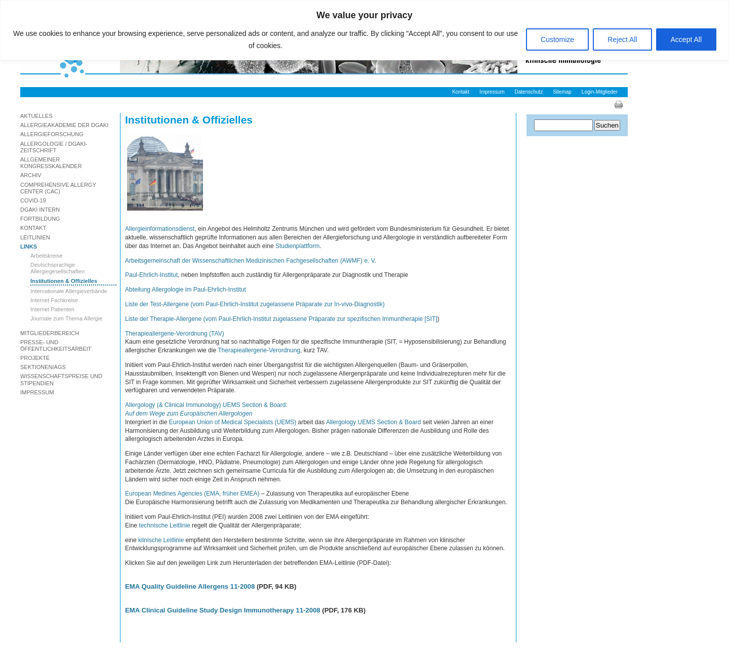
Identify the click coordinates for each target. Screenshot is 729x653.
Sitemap (562, 92)
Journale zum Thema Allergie (66, 318)
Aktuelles (36, 116)
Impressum (491, 92)
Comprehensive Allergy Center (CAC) (58, 188)
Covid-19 (33, 200)
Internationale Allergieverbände (68, 291)
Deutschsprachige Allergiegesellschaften (57, 268)
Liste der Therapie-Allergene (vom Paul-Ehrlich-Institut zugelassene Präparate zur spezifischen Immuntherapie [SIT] (281, 318)
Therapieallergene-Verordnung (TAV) (174, 333)
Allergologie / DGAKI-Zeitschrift (54, 147)
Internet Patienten (52, 309)
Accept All (686, 39)
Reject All (622, 39)
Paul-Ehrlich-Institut (151, 274)
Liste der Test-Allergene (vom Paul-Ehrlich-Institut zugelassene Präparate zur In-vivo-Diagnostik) (255, 304)
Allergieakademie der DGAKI (64, 125)
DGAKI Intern (40, 210)
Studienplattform (297, 246)
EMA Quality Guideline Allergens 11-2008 (190, 586)
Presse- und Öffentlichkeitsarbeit (56, 345)
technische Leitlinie (164, 525)
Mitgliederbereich (49, 333)
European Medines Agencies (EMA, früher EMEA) (192, 493)
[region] (364, 30)
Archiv (31, 175)
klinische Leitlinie (161, 540)
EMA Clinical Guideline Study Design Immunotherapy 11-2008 (222, 610)
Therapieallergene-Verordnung (259, 350)
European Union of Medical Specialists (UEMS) (232, 422)
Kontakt (460, 92)
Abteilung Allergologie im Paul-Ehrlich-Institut (185, 289)
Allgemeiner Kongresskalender (51, 162)
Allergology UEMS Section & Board (373, 422)
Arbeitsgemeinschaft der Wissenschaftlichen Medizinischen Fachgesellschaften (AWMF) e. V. (250, 260)
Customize (557, 39)
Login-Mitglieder (600, 92)
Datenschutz (529, 92)
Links (28, 246)
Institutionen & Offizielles (63, 281)
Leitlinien (35, 237)
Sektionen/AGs (43, 367)
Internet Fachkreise (54, 300)
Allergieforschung (52, 134)
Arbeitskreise (46, 256)
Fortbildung (40, 219)
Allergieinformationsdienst (159, 228)
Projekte (35, 358)
